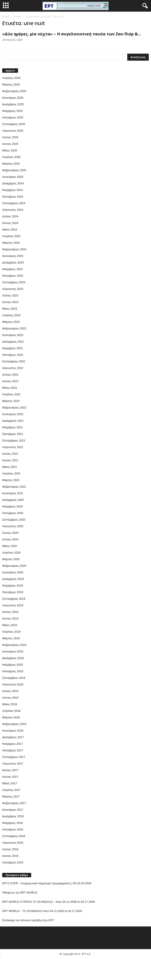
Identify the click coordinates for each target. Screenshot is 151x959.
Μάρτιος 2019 (11, 638)
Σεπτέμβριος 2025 (13, 124)
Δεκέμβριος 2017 (13, 737)
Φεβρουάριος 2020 (14, 565)
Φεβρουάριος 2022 (14, 407)
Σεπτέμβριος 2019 (13, 598)
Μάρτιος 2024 (11, 242)
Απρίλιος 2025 (11, 157)
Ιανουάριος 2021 (12, 493)
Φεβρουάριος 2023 (14, 328)
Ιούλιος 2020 (10, 532)
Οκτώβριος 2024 (12, 196)
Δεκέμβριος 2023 (13, 262)
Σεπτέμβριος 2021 (13, 440)
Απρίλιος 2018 (11, 710)
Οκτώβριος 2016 (12, 829)
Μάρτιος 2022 (11, 401)
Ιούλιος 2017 (10, 770)
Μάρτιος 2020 (11, 559)
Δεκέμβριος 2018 (13, 658)
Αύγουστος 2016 (12, 842)
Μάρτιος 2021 (11, 480)
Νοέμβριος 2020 (12, 506)
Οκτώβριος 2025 (12, 117)
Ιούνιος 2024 (10, 223)
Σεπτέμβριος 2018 (13, 677)
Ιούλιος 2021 (10, 453)
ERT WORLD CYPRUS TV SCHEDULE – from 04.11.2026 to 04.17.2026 (48, 901)
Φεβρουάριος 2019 (14, 645)
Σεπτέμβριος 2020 (13, 519)
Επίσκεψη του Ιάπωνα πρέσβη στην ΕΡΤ (28, 920)
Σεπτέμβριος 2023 (13, 282)
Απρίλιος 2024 (11, 236)
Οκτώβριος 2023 (12, 275)
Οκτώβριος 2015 (12, 862)
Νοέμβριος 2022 (12, 348)
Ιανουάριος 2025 (12, 176)
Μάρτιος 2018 (11, 717)
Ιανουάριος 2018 (12, 730)
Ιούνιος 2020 (10, 539)
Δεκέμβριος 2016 (13, 816)
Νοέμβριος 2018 (12, 664)
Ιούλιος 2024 (10, 216)
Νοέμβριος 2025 (12, 111)
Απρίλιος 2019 (11, 631)
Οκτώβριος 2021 (12, 434)
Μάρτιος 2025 (11, 163)
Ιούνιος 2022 (10, 381)
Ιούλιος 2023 (10, 295)
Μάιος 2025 (9, 150)
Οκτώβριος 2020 (12, 513)
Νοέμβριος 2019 (12, 585)
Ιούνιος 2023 (10, 302)
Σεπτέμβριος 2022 (13, 361)
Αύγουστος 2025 (12, 130)
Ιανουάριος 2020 (12, 572)
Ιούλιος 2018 (10, 691)
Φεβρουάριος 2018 (14, 724)
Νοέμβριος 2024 (12, 190)
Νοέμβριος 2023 (12, 269)
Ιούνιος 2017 (10, 776)
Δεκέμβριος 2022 (13, 341)
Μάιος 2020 (9, 546)
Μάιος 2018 (9, 704)
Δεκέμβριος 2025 (13, 104)
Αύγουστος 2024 (12, 209)
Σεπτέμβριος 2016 (13, 836)
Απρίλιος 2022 (11, 394)
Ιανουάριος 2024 (12, 256)
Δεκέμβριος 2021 (13, 420)
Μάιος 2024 (9, 229)
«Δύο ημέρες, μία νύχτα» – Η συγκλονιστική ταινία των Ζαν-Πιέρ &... (71, 33)
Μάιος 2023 (9, 308)
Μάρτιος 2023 (11, 321)
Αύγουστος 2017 (12, 763)
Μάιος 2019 (9, 625)
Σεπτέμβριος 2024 (13, 203)
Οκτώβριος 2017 (12, 750)
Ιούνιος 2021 (10, 460)
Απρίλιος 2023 (11, 315)
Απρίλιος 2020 (11, 552)
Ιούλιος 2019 (10, 612)
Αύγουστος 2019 (12, 605)
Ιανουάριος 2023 (12, 335)
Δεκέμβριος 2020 (13, 499)
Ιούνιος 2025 (10, 143)
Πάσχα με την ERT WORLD (20, 892)
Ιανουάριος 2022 (12, 414)
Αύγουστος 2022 (12, 368)
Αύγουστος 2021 (12, 447)
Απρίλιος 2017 (11, 790)
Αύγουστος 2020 (12, 526)
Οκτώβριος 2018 (12, 671)
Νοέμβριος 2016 (12, 823)
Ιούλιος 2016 (10, 849)
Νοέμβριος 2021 (12, 427)
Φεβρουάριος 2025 (14, 170)
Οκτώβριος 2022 (12, 354)
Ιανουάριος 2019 (12, 651)
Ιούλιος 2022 (10, 374)
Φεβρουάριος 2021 (14, 486)
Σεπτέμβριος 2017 (13, 757)
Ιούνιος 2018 (10, 697)
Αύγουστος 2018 (12, 684)
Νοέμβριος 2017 (12, 743)
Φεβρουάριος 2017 (14, 803)
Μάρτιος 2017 (11, 796)
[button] (144, 6)
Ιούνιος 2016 (10, 855)
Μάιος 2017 (9, 783)
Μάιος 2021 (9, 467)
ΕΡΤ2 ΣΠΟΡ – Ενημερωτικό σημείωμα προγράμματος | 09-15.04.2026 (46, 883)
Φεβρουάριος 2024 (14, 249)
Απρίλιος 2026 (11, 78)
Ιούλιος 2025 (10, 137)
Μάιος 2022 (9, 387)
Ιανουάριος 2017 (12, 809)
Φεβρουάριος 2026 (14, 91)
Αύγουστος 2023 (12, 289)
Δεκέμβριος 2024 (13, 183)
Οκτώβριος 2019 (12, 592)
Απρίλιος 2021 (11, 473)
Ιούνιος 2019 (10, 618)
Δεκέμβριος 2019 (13, 579)
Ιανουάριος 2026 (12, 97)
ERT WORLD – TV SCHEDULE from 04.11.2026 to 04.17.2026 (42, 911)
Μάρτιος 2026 (11, 84)
